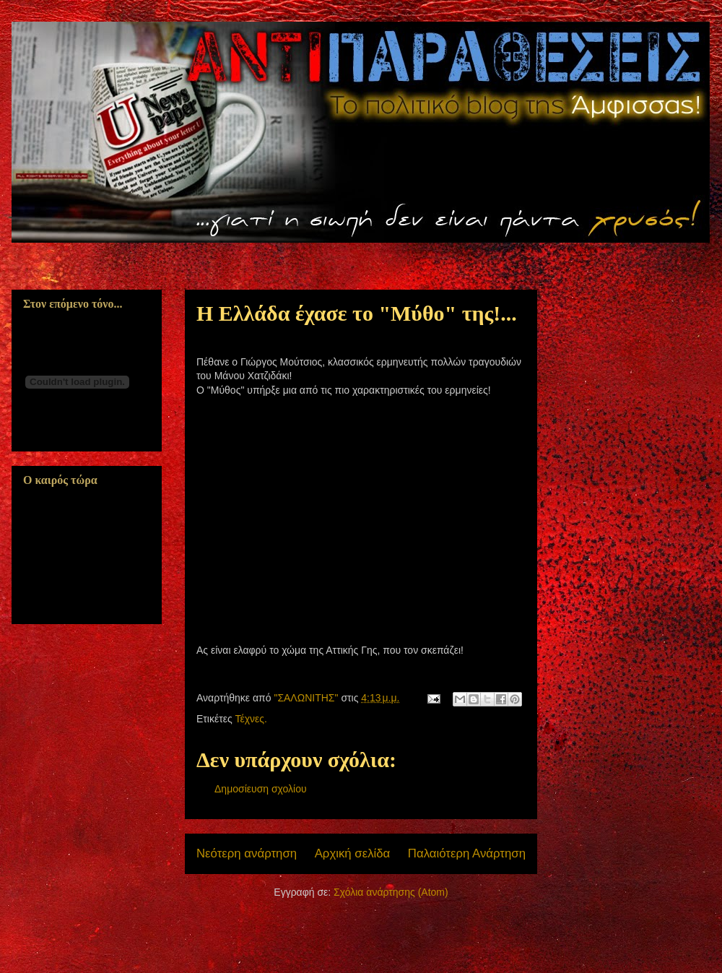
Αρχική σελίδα (353, 853)
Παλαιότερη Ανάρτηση (467, 853)
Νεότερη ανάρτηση (246, 853)
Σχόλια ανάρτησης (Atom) (391, 892)
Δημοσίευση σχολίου (260, 789)
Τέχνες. (250, 719)
